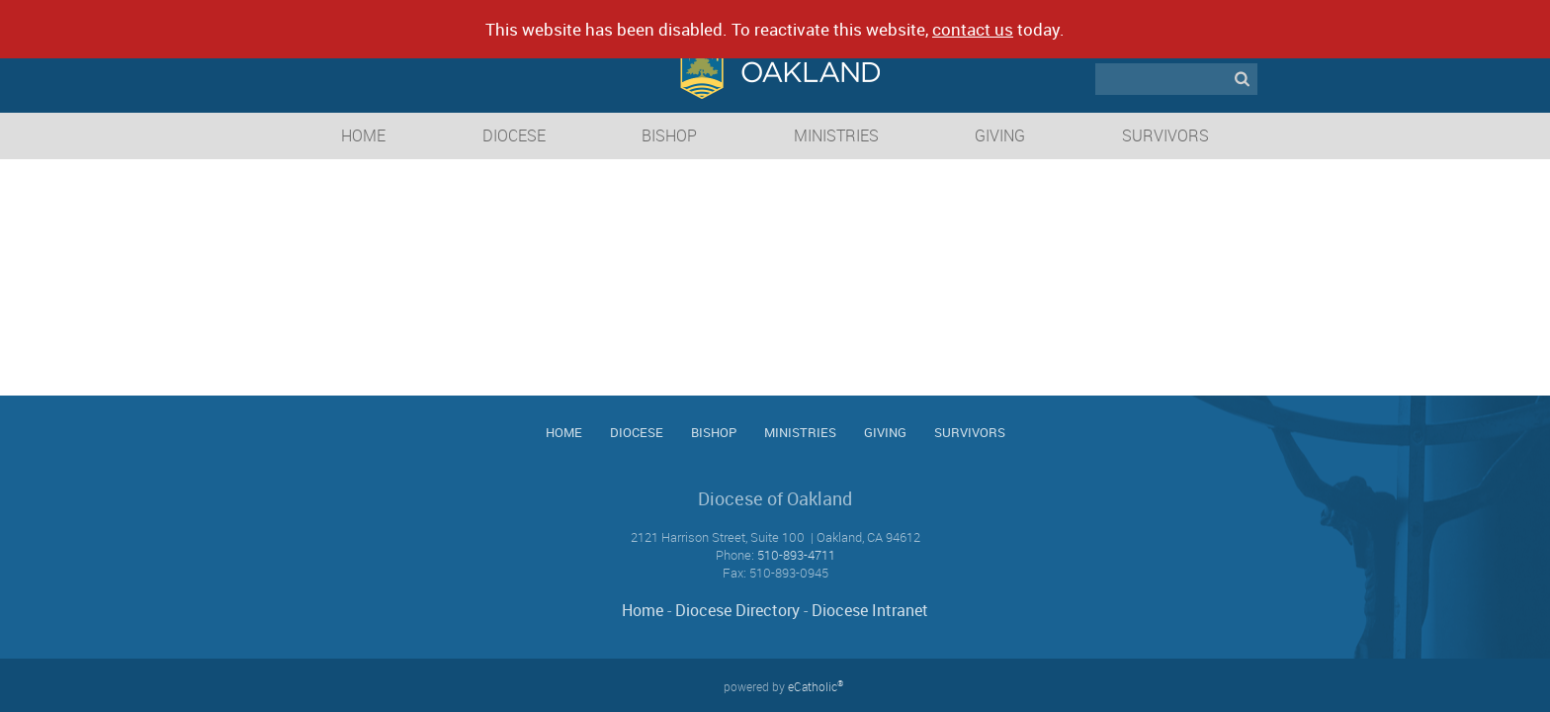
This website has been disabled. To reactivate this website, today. (775, 29)
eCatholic (815, 686)
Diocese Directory (737, 610)
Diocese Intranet (870, 610)
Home (642, 610)
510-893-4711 (796, 555)
